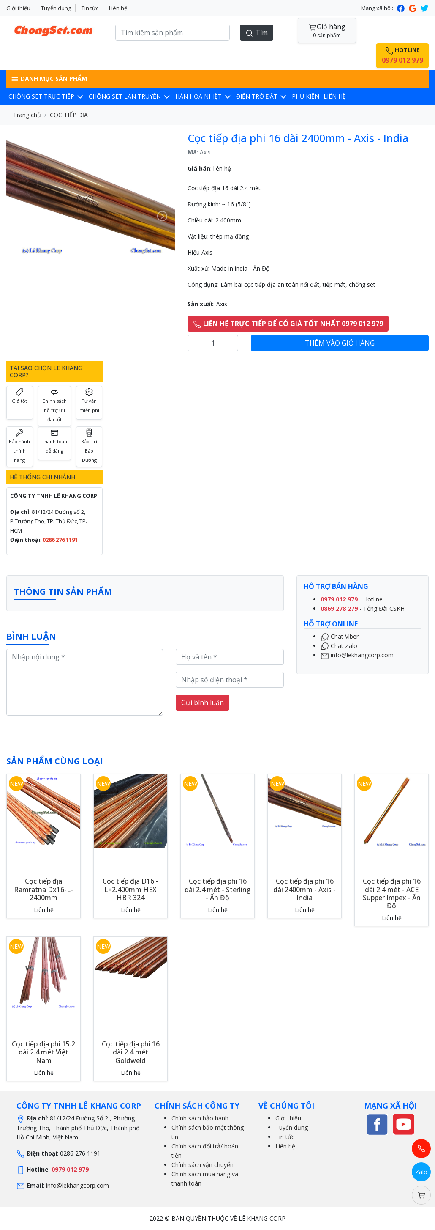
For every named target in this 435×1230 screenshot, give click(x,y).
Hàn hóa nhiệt (203, 96)
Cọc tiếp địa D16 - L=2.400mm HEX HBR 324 (130, 889)
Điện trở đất (262, 96)
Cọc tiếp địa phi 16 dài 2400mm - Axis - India (304, 889)
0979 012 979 (70, 1169)
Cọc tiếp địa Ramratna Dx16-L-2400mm (43, 889)
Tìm (256, 33)
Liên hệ (118, 8)
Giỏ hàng (326, 30)
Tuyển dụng (56, 8)
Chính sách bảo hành (199, 1118)
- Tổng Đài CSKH (363, 608)
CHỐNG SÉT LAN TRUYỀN (130, 96)
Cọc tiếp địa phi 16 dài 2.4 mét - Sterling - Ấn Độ (218, 889)
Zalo (421, 1172)
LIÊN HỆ (335, 96)
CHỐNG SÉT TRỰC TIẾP (46, 96)
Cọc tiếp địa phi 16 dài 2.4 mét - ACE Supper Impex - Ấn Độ (392, 893)
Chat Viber (340, 636)
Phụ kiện (305, 96)
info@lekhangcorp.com (357, 655)
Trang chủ (27, 115)
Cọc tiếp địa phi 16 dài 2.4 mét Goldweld (131, 1052)
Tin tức (90, 8)
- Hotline (352, 599)
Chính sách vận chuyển (202, 1165)
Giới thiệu (18, 8)
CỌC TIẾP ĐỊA (69, 115)
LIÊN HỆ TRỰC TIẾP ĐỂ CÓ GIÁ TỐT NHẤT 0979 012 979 (288, 324)
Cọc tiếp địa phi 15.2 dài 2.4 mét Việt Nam (43, 1052)
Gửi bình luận (202, 702)
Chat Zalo (339, 646)
